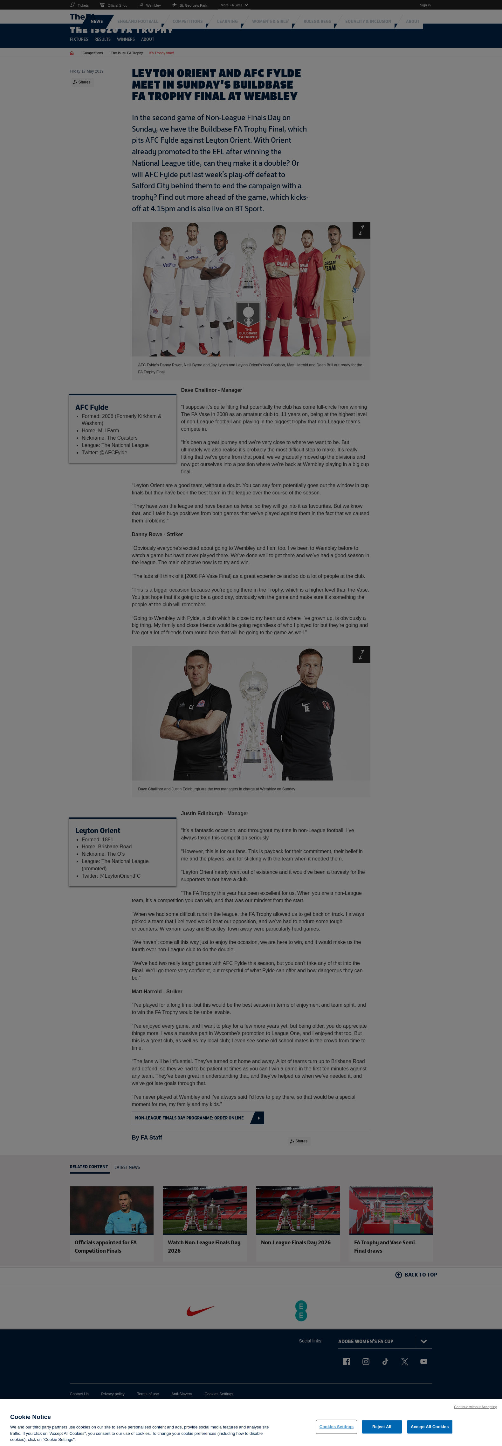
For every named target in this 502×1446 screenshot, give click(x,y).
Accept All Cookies (430, 1428)
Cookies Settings (337, 1428)
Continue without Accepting (475, 1408)
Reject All (381, 1428)
